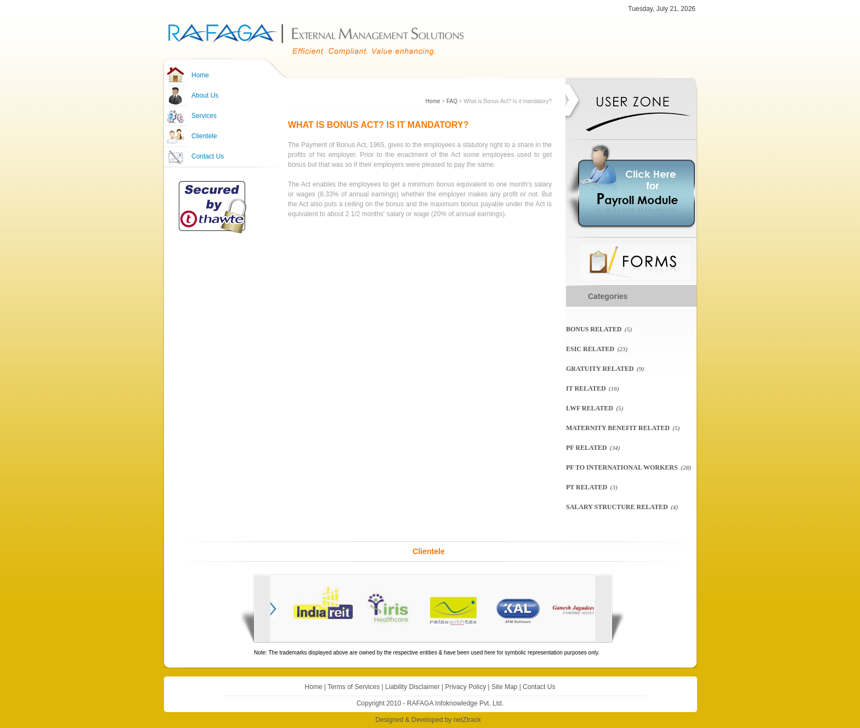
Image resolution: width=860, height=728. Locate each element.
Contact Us (207, 156)
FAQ (451, 101)
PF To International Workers (622, 467)
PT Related (586, 487)
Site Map (504, 687)
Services (204, 116)
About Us (204, 95)
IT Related (586, 388)
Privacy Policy (465, 687)
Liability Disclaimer (412, 687)
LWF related (589, 408)
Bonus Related (593, 329)
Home (200, 75)
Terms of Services (353, 687)
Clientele (204, 136)
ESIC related (590, 349)
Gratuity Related (599, 369)
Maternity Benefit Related (618, 428)
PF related (586, 448)
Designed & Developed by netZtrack (428, 720)
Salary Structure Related (617, 507)
